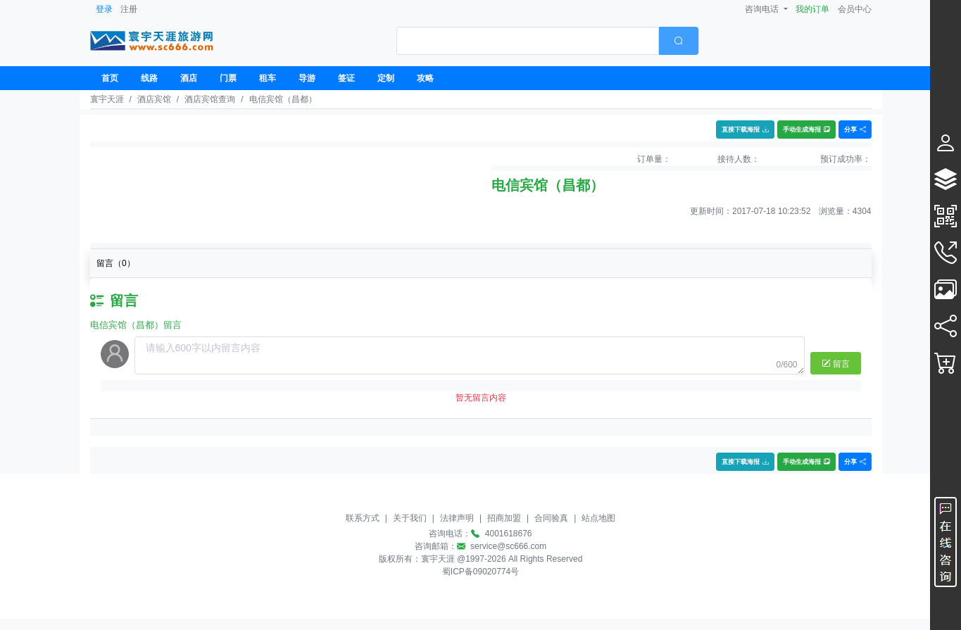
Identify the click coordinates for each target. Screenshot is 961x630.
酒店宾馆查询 (209, 99)
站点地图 (598, 518)
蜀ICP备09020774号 (480, 572)
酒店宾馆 (154, 99)
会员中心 (855, 9)
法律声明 (457, 518)
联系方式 (362, 518)
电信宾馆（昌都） (283, 99)
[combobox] (547, 41)
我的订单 (812, 9)
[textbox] (527, 41)
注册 (128, 9)
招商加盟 (504, 518)
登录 (104, 9)
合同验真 (551, 518)
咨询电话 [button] (763, 9)
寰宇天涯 (107, 99)
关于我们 (410, 518)
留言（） (115, 263)
